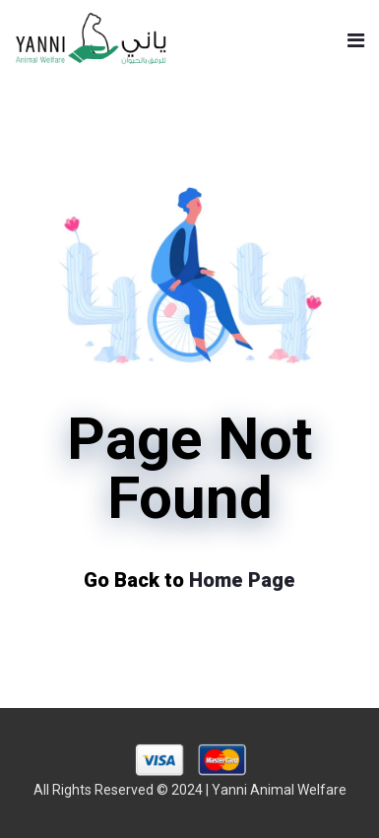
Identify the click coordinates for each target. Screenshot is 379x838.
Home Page (242, 580)
